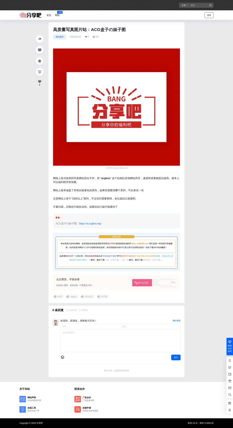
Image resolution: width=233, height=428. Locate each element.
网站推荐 (59, 37)
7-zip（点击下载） (112, 260)
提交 (176, 357)
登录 (209, 15)
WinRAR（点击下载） (152, 260)
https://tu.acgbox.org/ (90, 223)
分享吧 (112, 243)
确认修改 (177, 320)
